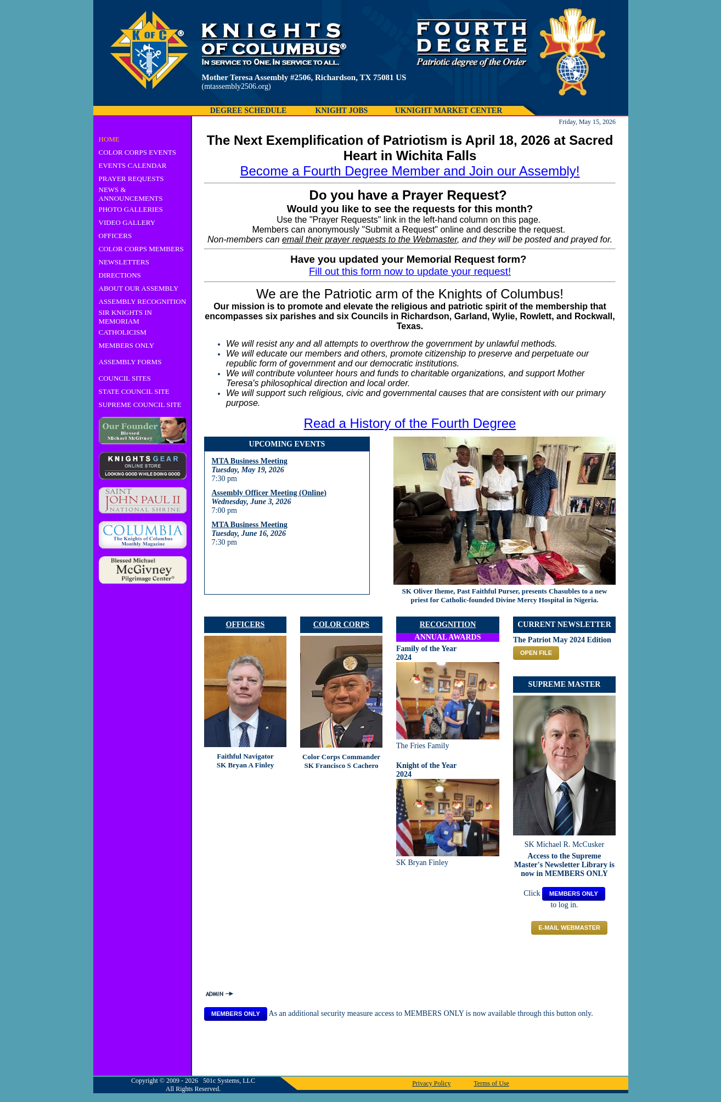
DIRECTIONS (120, 275)
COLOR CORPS (341, 624)
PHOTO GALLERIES (131, 209)
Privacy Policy (431, 1083)
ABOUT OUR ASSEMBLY (139, 288)
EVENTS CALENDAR (133, 165)
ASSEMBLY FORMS (130, 362)
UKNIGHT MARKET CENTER (449, 110)
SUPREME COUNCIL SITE (140, 404)
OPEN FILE (536, 652)
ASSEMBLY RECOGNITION (143, 301)
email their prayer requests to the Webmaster (369, 239)
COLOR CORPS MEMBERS (141, 249)
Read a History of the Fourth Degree (410, 423)
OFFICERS (115, 235)
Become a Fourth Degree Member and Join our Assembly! (410, 170)
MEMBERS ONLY (127, 345)
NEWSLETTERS (124, 262)
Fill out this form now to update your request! (410, 271)
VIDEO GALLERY (127, 222)
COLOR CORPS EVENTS (138, 152)
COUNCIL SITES (125, 378)
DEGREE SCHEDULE (248, 110)
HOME (109, 139)
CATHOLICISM (123, 332)
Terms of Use (491, 1083)
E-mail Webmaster (569, 927)
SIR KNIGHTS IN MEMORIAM (126, 316)
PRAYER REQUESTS (131, 178)
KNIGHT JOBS (342, 110)
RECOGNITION (448, 624)
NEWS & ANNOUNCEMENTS (131, 193)
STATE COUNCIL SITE (134, 391)
